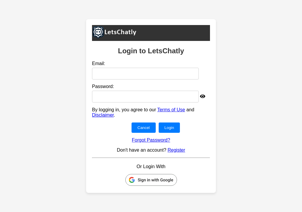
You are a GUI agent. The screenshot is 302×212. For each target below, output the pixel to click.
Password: (103, 86)
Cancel (143, 127)
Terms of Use (171, 109)
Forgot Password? (151, 140)
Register (176, 150)
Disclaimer (103, 114)
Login (169, 127)
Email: (98, 63)
